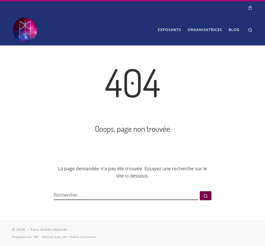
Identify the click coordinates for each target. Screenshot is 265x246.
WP (36, 237)
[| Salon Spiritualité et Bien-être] (25, 28)
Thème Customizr (83, 237)
